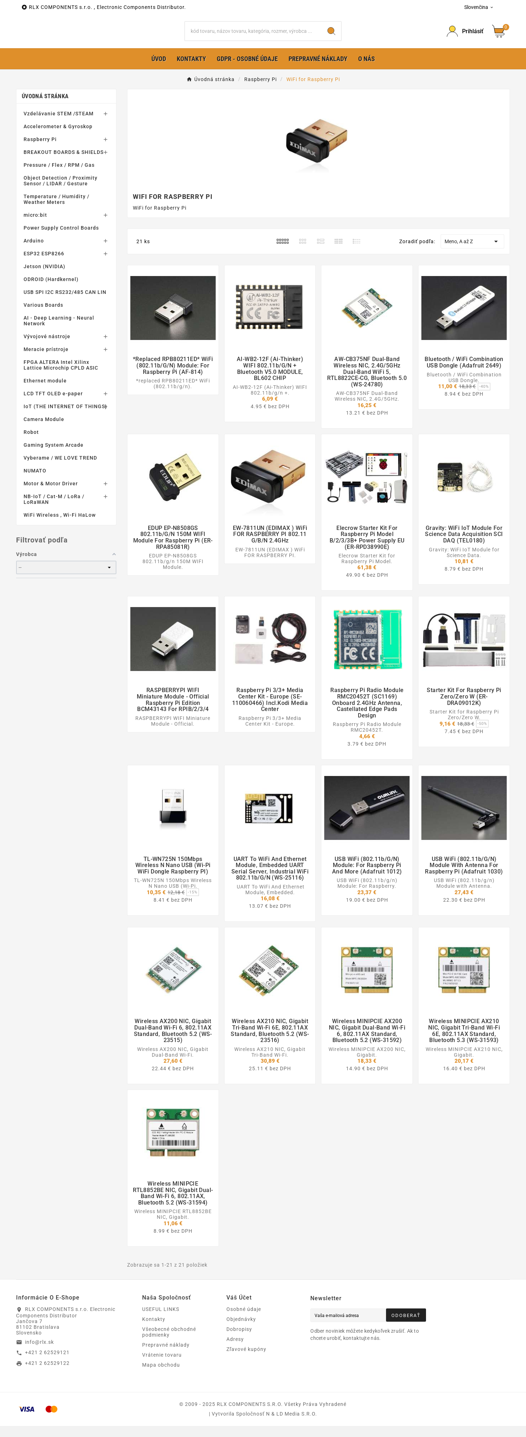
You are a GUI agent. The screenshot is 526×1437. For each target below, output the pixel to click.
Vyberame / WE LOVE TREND (60, 469)
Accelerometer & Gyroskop (58, 138)
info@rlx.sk (39, 1353)
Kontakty (153, 1330)
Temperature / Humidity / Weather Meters (56, 210)
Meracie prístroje (46, 361)
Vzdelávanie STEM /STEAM (59, 125)
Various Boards (43, 316)
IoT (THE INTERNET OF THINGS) (65, 418)
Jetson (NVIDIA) (44, 278)
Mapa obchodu (161, 1376)
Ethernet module (45, 392)
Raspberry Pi (40, 151)
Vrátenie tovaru (162, 1366)
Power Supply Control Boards (61, 239)
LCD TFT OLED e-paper (53, 405)
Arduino (34, 252)
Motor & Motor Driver (51, 495)
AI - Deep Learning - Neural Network (59, 332)
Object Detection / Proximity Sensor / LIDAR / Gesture (60, 192)
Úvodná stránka (45, 107)
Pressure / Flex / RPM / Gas (59, 176)
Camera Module (44, 431)
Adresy (235, 1350)
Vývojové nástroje (47, 348)
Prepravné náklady (166, 1356)
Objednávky (241, 1330)
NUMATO (35, 482)
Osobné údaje (243, 1320)
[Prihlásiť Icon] (465, 36)
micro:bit (35, 226)
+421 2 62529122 (47, 1374)
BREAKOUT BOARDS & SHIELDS (64, 163)
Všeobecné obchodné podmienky (169, 1343)
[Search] (331, 37)
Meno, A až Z (472, 253)
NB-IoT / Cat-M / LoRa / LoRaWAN (54, 510)
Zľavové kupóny (246, 1360)
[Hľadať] (253, 36)
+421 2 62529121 (47, 1364)
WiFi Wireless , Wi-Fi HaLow (60, 526)
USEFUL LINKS (160, 1320)
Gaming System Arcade (54, 456)
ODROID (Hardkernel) (51, 291)
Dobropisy (239, 1340)
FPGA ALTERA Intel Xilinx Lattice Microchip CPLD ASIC (61, 376)
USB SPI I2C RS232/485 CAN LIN (65, 303)
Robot (31, 443)
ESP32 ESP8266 (44, 265)
